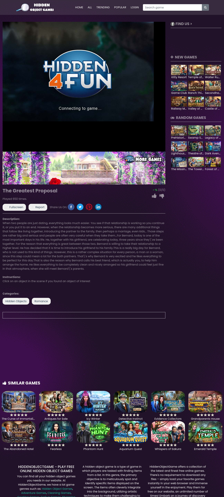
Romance (41, 301)
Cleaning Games (59, 493)
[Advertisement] (112, 353)
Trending (103, 7)
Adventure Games (33, 493)
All (90, 7)
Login (135, 7)
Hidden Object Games (57, 489)
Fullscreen (16, 207)
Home (79, 7)
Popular (120, 7)
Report (40, 207)
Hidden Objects (15, 301)
